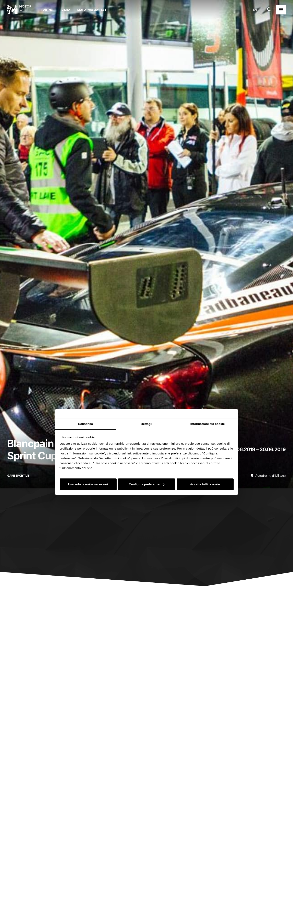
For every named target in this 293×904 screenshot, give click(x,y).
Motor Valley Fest (91, 9)
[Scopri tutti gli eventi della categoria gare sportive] (18, 475)
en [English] (255, 9)
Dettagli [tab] (146, 424)
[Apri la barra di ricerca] (269, 9)
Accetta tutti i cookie (205, 484)
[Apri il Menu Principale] (281, 9)
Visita (65, 9)
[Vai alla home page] (19, 9)
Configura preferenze (146, 484)
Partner (48, 9)
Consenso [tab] (85, 424)
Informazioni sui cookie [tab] (207, 424)
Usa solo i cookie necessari (88, 484)
